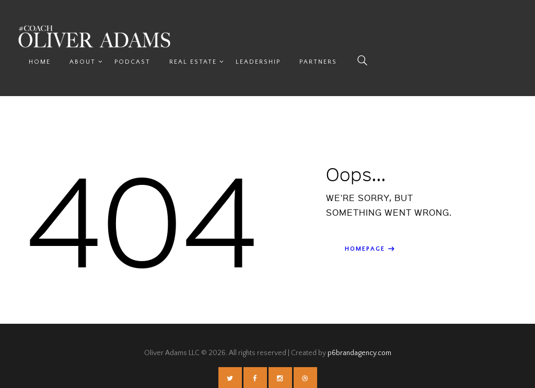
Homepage (365, 224)
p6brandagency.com (359, 328)
